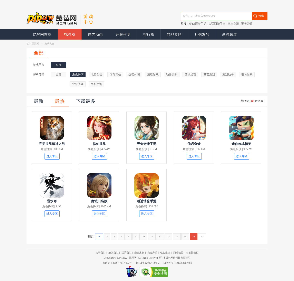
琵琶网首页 (42, 34)
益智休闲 (134, 74)
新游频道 (229, 34)
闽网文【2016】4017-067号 (117, 262)
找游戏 (69, 34)
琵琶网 (35, 43)
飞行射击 (96, 74)
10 (143, 236)
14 (177, 236)
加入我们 (113, 252)
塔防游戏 (247, 74)
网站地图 (178, 252)
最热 (60, 101)
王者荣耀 (247, 23)
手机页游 (96, 84)
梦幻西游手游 (197, 23)
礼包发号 (202, 34)
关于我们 (100, 252)
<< (99, 236)
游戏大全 (49, 43)
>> (202, 236)
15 (185, 236)
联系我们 (126, 252)
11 (151, 236)
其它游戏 (209, 74)
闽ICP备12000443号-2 (147, 262)
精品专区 (174, 34)
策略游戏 (153, 74)
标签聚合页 (192, 252)
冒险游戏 (78, 84)
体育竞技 (115, 74)
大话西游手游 (217, 23)
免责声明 (152, 252)
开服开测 (123, 34)
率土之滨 (233, 23)
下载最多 (85, 101)
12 (160, 236)
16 (193, 236)
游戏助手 (228, 74)
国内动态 (95, 34)
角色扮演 (78, 74)
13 (168, 236)
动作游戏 (171, 74)
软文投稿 (165, 252)
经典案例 (139, 252)
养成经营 (190, 74)
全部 (38, 52)
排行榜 (148, 34)
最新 (38, 101)
